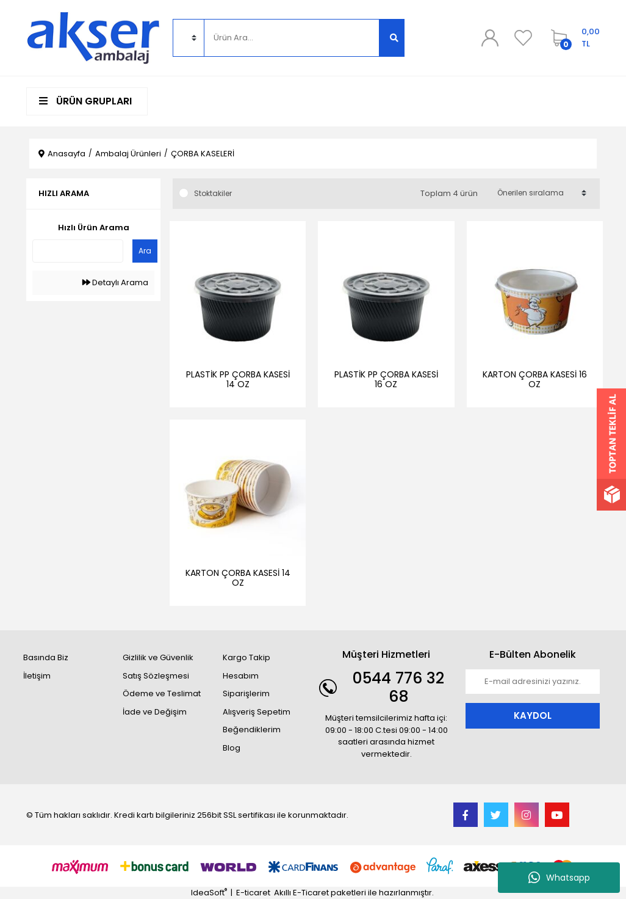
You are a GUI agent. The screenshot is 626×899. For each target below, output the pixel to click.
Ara (145, 251)
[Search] (291, 38)
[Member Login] (490, 38)
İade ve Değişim (155, 712)
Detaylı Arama (115, 282)
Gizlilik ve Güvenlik (158, 657)
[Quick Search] (77, 251)
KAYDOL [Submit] (533, 715)
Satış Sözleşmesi (156, 676)
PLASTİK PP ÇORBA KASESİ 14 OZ (238, 379)
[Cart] (572, 38)
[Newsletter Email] (533, 681)
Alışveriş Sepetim (256, 712)
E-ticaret (253, 892)
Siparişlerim (246, 693)
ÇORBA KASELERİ (202, 153)
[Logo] (93, 37)
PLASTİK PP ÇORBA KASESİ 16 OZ (386, 379)
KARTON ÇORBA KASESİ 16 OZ (535, 379)
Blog (231, 748)
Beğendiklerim (252, 729)
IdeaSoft (209, 892)
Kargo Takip (246, 657)
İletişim (37, 676)
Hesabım (241, 676)
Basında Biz (45, 657)
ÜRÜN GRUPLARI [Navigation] (85, 101)
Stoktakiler (213, 193)
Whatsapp (559, 877)
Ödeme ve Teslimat (162, 693)
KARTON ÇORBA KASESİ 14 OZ (237, 578)
